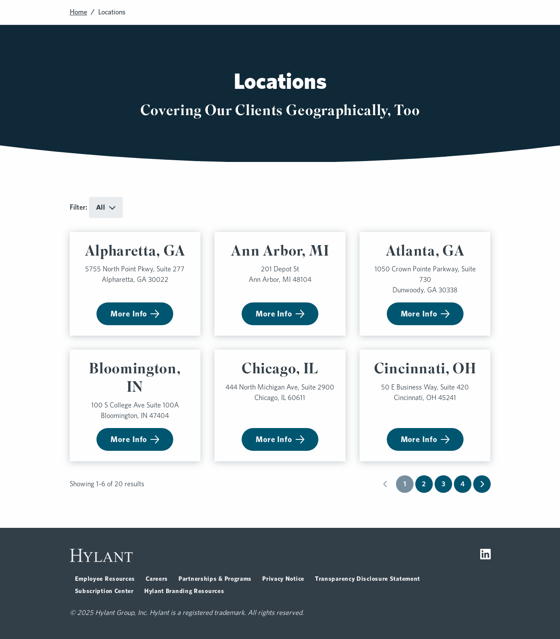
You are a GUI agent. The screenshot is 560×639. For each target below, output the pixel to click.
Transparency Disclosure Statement (367, 578)
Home (78, 12)
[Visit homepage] (101, 555)
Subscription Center (104, 590)
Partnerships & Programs (215, 578)
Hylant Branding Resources (184, 590)
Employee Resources (105, 578)
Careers (157, 578)
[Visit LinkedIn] (485, 555)
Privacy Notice (283, 578)
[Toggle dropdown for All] (106, 207)
